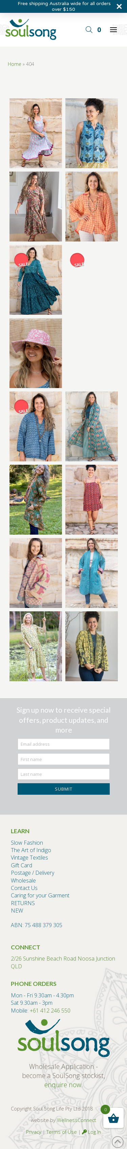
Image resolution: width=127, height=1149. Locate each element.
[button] (89, 30)
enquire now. (63, 1084)
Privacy (33, 1132)
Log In (91, 1132)
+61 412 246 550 (50, 1010)
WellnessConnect (76, 1120)
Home (14, 64)
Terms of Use (61, 1132)
